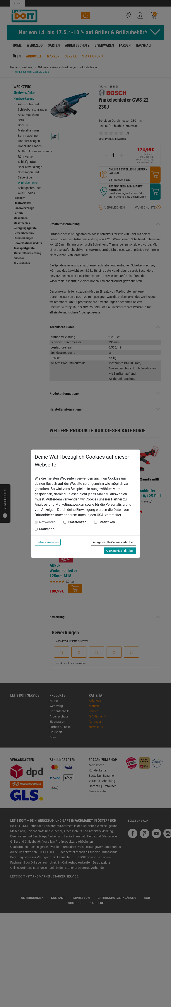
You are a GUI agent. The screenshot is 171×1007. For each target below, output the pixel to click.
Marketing (47, 529)
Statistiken (107, 522)
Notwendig (47, 522)
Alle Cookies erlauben (120, 550)
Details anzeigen (48, 542)
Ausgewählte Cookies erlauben (113, 542)
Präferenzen (77, 522)
